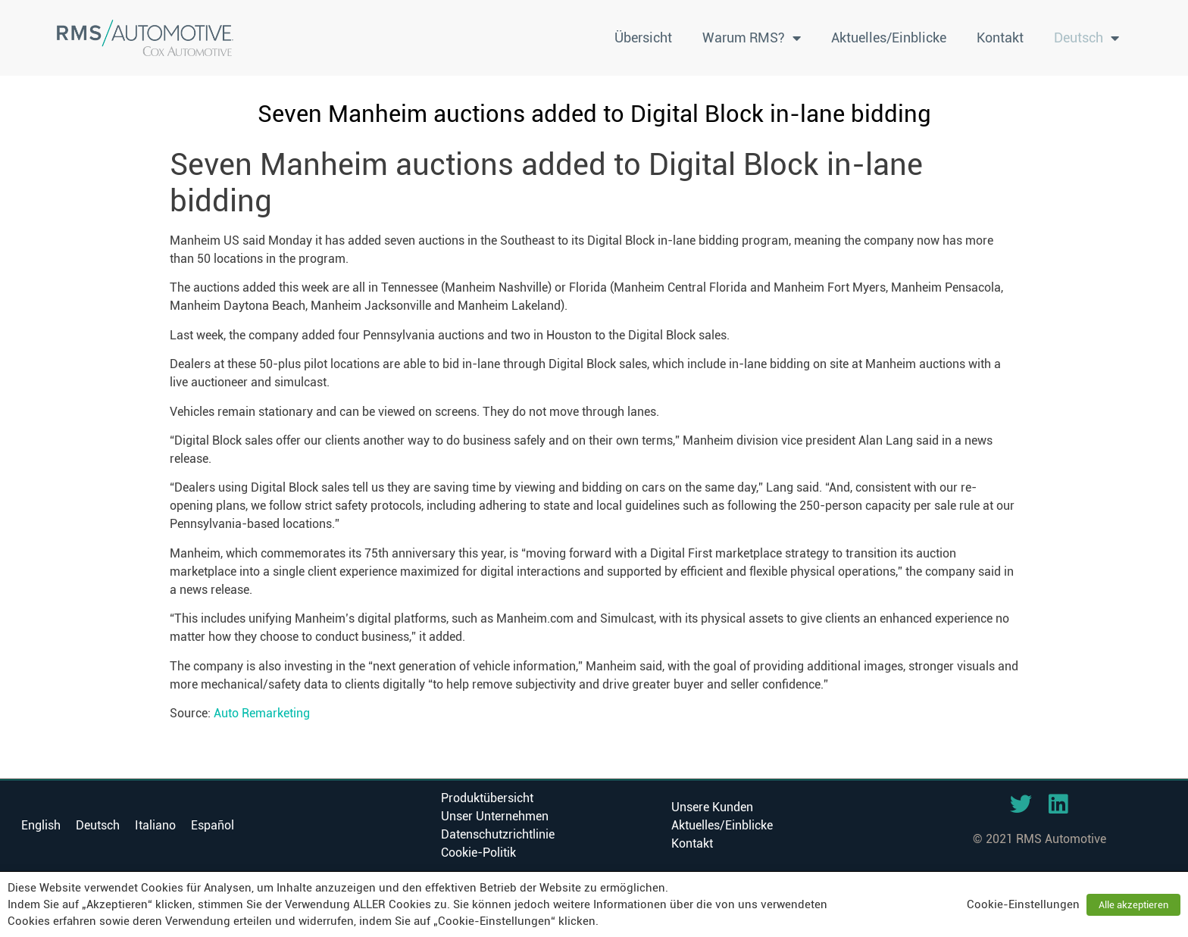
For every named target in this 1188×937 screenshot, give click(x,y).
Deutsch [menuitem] (98, 825)
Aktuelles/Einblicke (888, 37)
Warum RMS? (751, 37)
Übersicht (643, 37)
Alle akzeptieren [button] (1133, 904)
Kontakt (1000, 37)
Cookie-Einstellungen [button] (1023, 904)
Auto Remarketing (262, 713)
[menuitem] (1086, 38)
